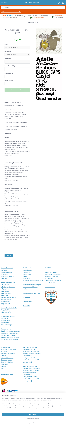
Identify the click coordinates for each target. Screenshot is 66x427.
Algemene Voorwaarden (8, 349)
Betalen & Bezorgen (7, 358)
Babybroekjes (5, 285)
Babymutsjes (5, 291)
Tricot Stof (4, 310)
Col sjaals (4, 278)
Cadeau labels (27, 274)
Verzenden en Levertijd (8, 353)
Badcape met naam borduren (10, 333)
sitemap (30, 423)
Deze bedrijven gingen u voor (32, 293)
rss (33, 423)
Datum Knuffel (9, 80)
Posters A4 (26, 272)
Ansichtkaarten (27, 270)
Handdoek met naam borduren (10, 331)
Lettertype (8, 51)
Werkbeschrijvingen (6, 325)
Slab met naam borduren (8, 335)
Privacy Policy (5, 364)
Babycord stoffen (6, 312)
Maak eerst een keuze (17, 90)
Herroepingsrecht (6, 360)
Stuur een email (50, 287)
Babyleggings (5, 289)
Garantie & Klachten (7, 362)
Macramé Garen (5, 320)
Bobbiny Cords (5, 318)
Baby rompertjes (6, 293)
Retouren (4, 356)
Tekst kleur (8, 58)
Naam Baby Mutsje (10, 66)
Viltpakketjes (5, 322)
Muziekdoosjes (5, 301)
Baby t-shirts (5, 295)
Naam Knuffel (9, 73)
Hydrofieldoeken (6, 299)
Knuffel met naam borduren (9, 339)
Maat (6, 44)
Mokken (25, 276)
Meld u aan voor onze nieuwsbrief (11, 12)
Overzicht (9, 255)
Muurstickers (27, 278)
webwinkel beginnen (40, 423)
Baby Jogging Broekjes (8, 287)
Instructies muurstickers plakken (33, 280)
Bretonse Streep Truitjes (8, 297)
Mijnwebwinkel (56, 423)
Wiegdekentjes (5, 304)
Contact (3, 366)
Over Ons (4, 368)
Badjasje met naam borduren (10, 337)
